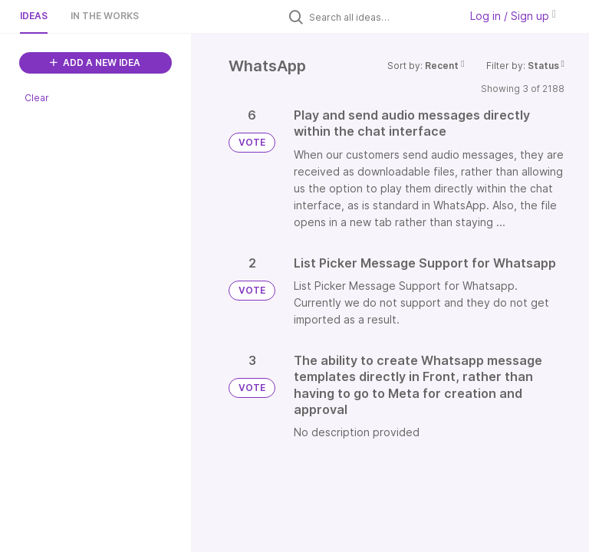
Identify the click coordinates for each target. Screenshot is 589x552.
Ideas (34, 15)
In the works (105, 15)
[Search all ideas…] (380, 17)
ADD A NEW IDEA (95, 62)
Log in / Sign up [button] (513, 15)
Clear (37, 98)
